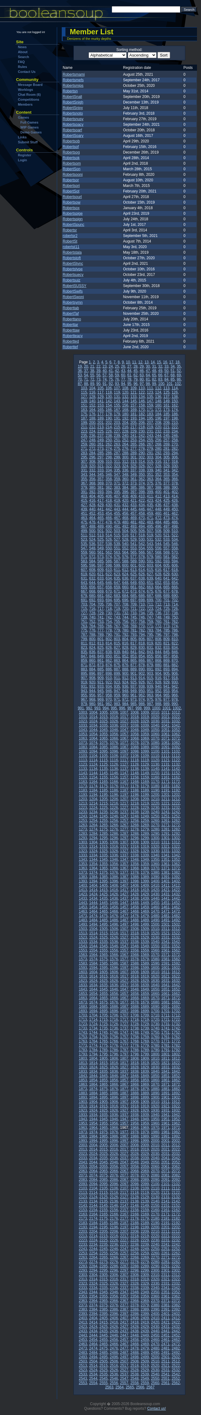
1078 (134, 743)
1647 (124, 989)
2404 (93, 1318)
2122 (176, 1192)
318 (175, 461)
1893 (83, 1097)
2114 (93, 1192)
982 (109, 704)
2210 (155, 1231)
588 (125, 561)
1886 (114, 1093)
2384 (93, 1309)
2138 (134, 1201)
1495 (103, 924)
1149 (145, 773)
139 (84, 401)
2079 (145, 1175)
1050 (155, 730)
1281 (165, 829)
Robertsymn (73, 302)
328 (158, 466)
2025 (103, 1153)
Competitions (28, 99)
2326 (114, 1283)
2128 (134, 1197)
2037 (124, 1158)
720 (125, 608)
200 (92, 422)
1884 (93, 1093)
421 (133, 500)
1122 (176, 760)
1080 (155, 743)
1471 (165, 911)
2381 (165, 1305)
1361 (165, 864)
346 (109, 474)
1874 (93, 1089)
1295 (103, 838)
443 (117, 509)
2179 (145, 1218)
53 (80, 375)
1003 (83, 712)
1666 (114, 998)
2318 (134, 1279)
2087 (124, 1179)
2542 (176, 1374)
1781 (165, 1045)
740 (92, 617)
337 (133, 470)
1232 (176, 807)
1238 (134, 812)
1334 (93, 855)
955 (84, 695)
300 (125, 457)
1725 (103, 1024)
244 (158, 435)
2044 (93, 1162)
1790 (155, 1050)
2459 (145, 1339)
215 (117, 427)
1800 (155, 1054)
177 (100, 414)
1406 (114, 885)
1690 (155, 1006)
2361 (165, 1296)
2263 (83, 1257)
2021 (165, 1149)
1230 (155, 807)
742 (109, 617)
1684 (93, 1006)
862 (109, 660)
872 (92, 665)
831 (150, 647)
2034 (93, 1158)
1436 (114, 898)
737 (166, 613)
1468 (134, 911)
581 (166, 557)
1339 (145, 855)
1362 (176, 864)
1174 (93, 786)
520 (158, 535)
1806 (114, 1058)
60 (123, 375)
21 (92, 366)
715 (84, 608)
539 (117, 544)
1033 (83, 725)
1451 (165, 903)
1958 (134, 1123)
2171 (165, 1214)
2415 (103, 1322)
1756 (114, 1037)
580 (158, 557)
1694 (93, 1011)
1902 (176, 1097)
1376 (114, 872)
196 (158, 418)
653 (166, 583)
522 (175, 535)
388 (158, 487)
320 (92, 466)
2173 (83, 1218)
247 (84, 440)
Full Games (29, 122)
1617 (124, 976)
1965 (103, 1128)
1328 (134, 851)
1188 (134, 790)
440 (92, 509)
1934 (93, 1115)
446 (142, 509)
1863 (83, 1084)
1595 (103, 967)
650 (142, 583)
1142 (176, 769)
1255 (103, 820)
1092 (176, 747)
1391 (165, 877)
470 (142, 518)
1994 (93, 1140)
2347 (124, 1292)
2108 (134, 1188)
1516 (114, 933)
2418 (134, 1322)
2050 (155, 1162)
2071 (165, 1171)
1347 (124, 859)
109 (133, 388)
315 (150, 461)
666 (175, 587)
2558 (134, 1383)
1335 (103, 855)
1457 (124, 907)
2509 (145, 1361)
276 (125, 448)
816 (125, 643)
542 (142, 544)
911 (117, 678)
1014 (93, 717)
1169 (145, 781)
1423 (83, 894)
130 (109, 397)
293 (166, 453)
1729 (145, 1024)
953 (166, 691)
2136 (114, 1201)
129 (100, 397)
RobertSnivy (73, 108)
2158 (134, 1210)
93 (117, 384)
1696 (114, 1011)
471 (150, 518)
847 (84, 656)
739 (84, 617)
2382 (176, 1305)
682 (109, 595)
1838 (134, 1071)
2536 (114, 1374)
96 (135, 384)
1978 (134, 1132)
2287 (124, 1266)
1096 (114, 751)
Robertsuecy (73, 274)
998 (139, 708)
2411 (165, 1318)
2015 (103, 1149)
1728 (134, 1024)
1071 (165, 738)
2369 (145, 1301)
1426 (114, 894)
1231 (165, 807)
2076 (114, 1175)
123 (150, 392)
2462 (176, 1339)
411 (150, 496)
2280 (155, 1262)
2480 (155, 1348)
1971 (165, 1128)
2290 (155, 1266)
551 (117, 548)
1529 (145, 937)
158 (142, 405)
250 (109, 440)
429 (100, 505)
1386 (114, 877)
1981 (165, 1132)
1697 (124, 1011)
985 (133, 704)
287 (117, 453)
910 (109, 678)
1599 (145, 967)
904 (158, 673)
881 (166, 665)
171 (150, 410)
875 (117, 665)
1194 (93, 794)
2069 (145, 1171)
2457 (124, 1339)
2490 (155, 1352)
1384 (93, 877)
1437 (124, 898)
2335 (103, 1288)
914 (142, 678)
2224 (93, 1240)
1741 (165, 1028)
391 (84, 492)
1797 (124, 1054)
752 (92, 621)
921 (100, 682)
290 (142, 453)
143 (117, 401)
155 (117, 405)
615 (150, 570)
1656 (114, 993)
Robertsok (71, 158)
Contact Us (27, 72)
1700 (155, 1011)
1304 (93, 842)
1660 (155, 993)
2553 (83, 1383)
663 (150, 587)
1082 (176, 743)
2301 (165, 1270)
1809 (145, 1058)
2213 (83, 1236)
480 (125, 522)
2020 (155, 1149)
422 (142, 500)
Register (24, 155)
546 (175, 544)
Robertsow (71, 202)
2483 (83, 1352)
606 (175, 565)
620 (92, 574)
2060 (155, 1166)
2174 (93, 1218)
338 (142, 470)
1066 (114, 738)
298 (109, 457)
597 (100, 565)
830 (142, 647)
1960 (155, 1123)
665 (166, 587)
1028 (134, 721)
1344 (93, 859)
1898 (134, 1097)
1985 (103, 1136)
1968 (134, 1128)
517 (133, 535)
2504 (93, 1361)
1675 (103, 1002)
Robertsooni (73, 174)
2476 (114, 1348)
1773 (83, 1045)
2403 (83, 1318)
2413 (83, 1322)
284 (92, 453)
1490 (155, 920)
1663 (83, 998)
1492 (176, 920)
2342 (176, 1288)
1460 (155, 907)
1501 (165, 924)
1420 (155, 890)
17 (171, 362)
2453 (83, 1339)
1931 (165, 1110)
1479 (145, 916)
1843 (83, 1076)
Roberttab (71, 308)
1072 (176, 738)
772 (158, 626)
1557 (124, 950)
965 (166, 695)
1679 (145, 1002)
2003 (83, 1145)
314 (142, 461)
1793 (83, 1054)
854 (142, 656)
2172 (176, 1214)
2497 (124, 1357)
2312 (176, 1275)
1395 (103, 881)
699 (150, 600)
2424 (93, 1326)
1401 (165, 881)
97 (142, 384)
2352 (176, 1292)
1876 (114, 1089)
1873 (83, 1089)
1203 (83, 799)
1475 (103, 916)
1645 (103, 989)
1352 (176, 859)
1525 (103, 937)
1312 (176, 842)
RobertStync (73, 263)
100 (161, 384)
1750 (155, 1032)
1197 (124, 794)
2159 (145, 1210)
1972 (176, 1128)
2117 (124, 1192)
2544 (93, 1378)
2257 (124, 1253)
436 (158, 505)
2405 (103, 1318)
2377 (124, 1305)
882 (175, 665)
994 (106, 708)
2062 (176, 1166)
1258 (134, 820)
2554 (93, 1383)
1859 (145, 1080)
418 (109, 500)
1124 (93, 764)
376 (158, 483)
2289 (145, 1266)
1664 (93, 998)
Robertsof (71, 147)
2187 (124, 1223)
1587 (124, 963)
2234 (93, 1244)
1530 (155, 937)
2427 (124, 1326)
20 (86, 366)
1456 (114, 907)
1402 (176, 881)
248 (92, 440)
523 (84, 539)
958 (109, 695)
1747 (124, 1032)
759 (150, 621)
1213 (83, 803)
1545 (103, 946)
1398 (134, 881)
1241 (165, 812)
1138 (134, 769)
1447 (124, 903)
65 (154, 375)
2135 (103, 1201)
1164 (93, 781)
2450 (155, 1335)
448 (158, 509)
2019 (145, 1149)
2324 (93, 1283)
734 (142, 613)
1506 (114, 929)
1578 (134, 959)
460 (158, 513)
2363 (83, 1301)
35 (179, 366)
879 (150, 665)
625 (133, 574)
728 (92, 613)
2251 (165, 1249)
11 (134, 362)
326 (142, 466)
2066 (114, 1171)
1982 (176, 1132)
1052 (176, 730)
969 (100, 699)
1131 (165, 764)
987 (150, 704)
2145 (103, 1205)
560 (92, 552)
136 (158, 397)
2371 (165, 1301)
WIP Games (29, 127)
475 (84, 522)
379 (84, 487)
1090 (155, 747)
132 (125, 397)
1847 (124, 1076)
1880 (155, 1089)
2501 (165, 1357)
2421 (165, 1322)
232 (158, 431)
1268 (134, 825)
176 (92, 414)
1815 (103, 1063)
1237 (124, 812)
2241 (165, 1244)
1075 (103, 743)
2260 (155, 1253)
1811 (165, 1058)
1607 (124, 972)
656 (92, 587)
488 (92, 526)
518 (142, 535)
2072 (176, 1171)
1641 (165, 985)
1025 (103, 721)
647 (117, 583)
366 (175, 479)
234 (175, 431)
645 (100, 583)
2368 (134, 1301)
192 (125, 418)
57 (105, 375)
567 (150, 552)
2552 (176, 1378)
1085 (103, 747)
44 (129, 371)
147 (150, 401)
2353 (83, 1296)
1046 (114, 730)
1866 (114, 1084)
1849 (145, 1076)
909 (100, 678)
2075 (103, 1175)
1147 (124, 773)
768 (125, 626)
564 (125, 552)
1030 (155, 721)
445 (133, 509)
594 (175, 561)
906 (175, 673)
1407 (124, 885)
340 (158, 470)
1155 (103, 777)
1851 (165, 1076)
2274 (93, 1262)
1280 (155, 829)
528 (125, 539)
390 (175, 487)
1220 (155, 803)
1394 (93, 881)
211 (84, 427)
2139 (145, 1201)
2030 (155, 1153)
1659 (145, 993)
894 (175, 669)
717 (100, 608)
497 (166, 526)
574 (109, 557)
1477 (124, 916)
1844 (93, 1076)
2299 (145, 1270)
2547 (124, 1378)
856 (158, 656)
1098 (134, 751)
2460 (155, 1339)
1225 (103, 807)
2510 (155, 1361)
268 (158, 444)
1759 (145, 1037)
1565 (103, 954)
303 (150, 457)
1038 (134, 725)
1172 (176, 781)
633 (100, 578)
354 (175, 474)
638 (142, 578)
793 (133, 634)
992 (89, 708)
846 (175, 652)
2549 (145, 1378)
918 (175, 678)
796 (158, 634)
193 (133, 418)
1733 (83, 1028)
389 (166, 487)
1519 (145, 933)
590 (142, 561)
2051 (165, 1162)
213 (100, 427)
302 (142, 457)
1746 (114, 1032)
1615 (103, 976)
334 (109, 470)
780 (125, 630)
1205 (103, 799)
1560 (155, 950)
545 (166, 544)
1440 (155, 898)
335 (117, 470)
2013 (83, 1149)
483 (150, 522)
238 (109, 435)
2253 (83, 1253)
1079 (145, 743)
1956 (114, 1123)
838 (109, 652)
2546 (114, 1378)
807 (150, 639)
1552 (176, 946)
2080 (155, 1175)
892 (158, 669)
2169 (145, 1214)
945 (100, 691)
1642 (176, 985)
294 (175, 453)
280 (158, 448)
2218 (134, 1236)
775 (84, 630)
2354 (93, 1296)
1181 (165, 786)
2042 (176, 1158)
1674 (93, 1002)
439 (84, 509)
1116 (114, 760)
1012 (176, 712)
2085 (103, 1179)
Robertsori (71, 186)
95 (129, 384)
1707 (124, 1015)
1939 (145, 1115)
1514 (93, 933)
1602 (176, 967)
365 (166, 479)
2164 (93, 1214)
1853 (83, 1080)
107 (117, 388)
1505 (103, 929)
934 (109, 686)
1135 (103, 769)
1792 (176, 1050)
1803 (83, 1058)
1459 (145, 907)
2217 (124, 1236)
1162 (176, 777)
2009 (145, 1145)
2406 (114, 1318)
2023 (83, 1153)
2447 (124, 1335)
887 (117, 669)
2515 (103, 1365)
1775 (103, 1045)
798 (175, 634)
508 (158, 531)
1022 (176, 717)
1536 (114, 942)
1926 (114, 1110)
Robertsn (70, 91)
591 (150, 561)
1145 (103, 773)
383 (117, 487)
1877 (124, 1089)
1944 (93, 1119)
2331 (165, 1283)
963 (150, 695)
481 (133, 522)
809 (166, 639)
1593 (83, 967)
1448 (134, 903)
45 (135, 371)
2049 (145, 1162)
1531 (165, 937)
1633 (83, 985)
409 (133, 496)
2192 (176, 1223)
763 (84, 626)
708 (125, 604)
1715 (103, 1019)
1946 (114, 1119)
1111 (165, 756)
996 (122, 708)
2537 (124, 1374)
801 (100, 639)
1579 (145, 959)
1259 (145, 820)
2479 (145, 1348)
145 (133, 401)
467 (117, 518)
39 (98, 371)
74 (105, 379)
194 (142, 418)
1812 (176, 1058)
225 (100, 431)
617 (166, 570)
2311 (165, 1275)
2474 (93, 1348)
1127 (124, 764)
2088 (134, 1179)
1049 (145, 730)
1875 (103, 1089)
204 (125, 422)
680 (92, 595)
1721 (165, 1019)
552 (125, 548)
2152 (176, 1205)
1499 (145, 924)
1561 (165, 950)
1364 (93, 868)
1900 (155, 1097)
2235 (103, 1244)
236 (92, 435)
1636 (114, 985)
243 (150, 435)
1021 (165, 717)
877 (133, 665)
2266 (114, 1257)
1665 (103, 998)
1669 (145, 998)
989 (166, 704)
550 (109, 548)
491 (117, 526)
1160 (155, 777)
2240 (155, 1244)
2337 (124, 1288)
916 (158, 678)
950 (142, 691)
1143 (83, 773)
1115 (103, 760)
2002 (176, 1140)
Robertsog (71, 152)
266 (142, 444)
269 (166, 444)
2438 (134, 1331)
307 (84, 461)
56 (98, 375)
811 (84, 643)
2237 (124, 1244)
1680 (155, 1002)
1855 (103, 1080)
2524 (93, 1370)
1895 (103, 1097)
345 (100, 474)
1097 (124, 751)
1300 (155, 838)
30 (148, 366)
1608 (134, 972)
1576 (114, 959)
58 (111, 375)
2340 (155, 1288)
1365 (103, 868)
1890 (155, 1093)
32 (160, 366)
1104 (93, 756)
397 (133, 492)
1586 (114, 963)
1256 (114, 820)
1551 (165, 946)
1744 (93, 1032)
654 (175, 583)
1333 (83, 855)
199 (84, 422)
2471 (165, 1344)
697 (133, 600)
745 (133, 617)
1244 (93, 816)
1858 (134, 1080)
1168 (134, 781)
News (22, 47)
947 (117, 691)
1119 (145, 760)
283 (84, 453)
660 (125, 587)
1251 (165, 816)
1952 (176, 1119)
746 (142, 617)
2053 (83, 1166)
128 (92, 397)
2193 (83, 1227)
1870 (155, 1084)
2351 (165, 1292)
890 (142, 669)
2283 (83, 1266)
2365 (103, 1301)
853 (133, 656)
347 (117, 474)
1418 (134, 890)
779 (117, 630)
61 (129, 375)
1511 (165, 929)
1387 (124, 877)
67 (166, 375)
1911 (165, 1102)
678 (175, 591)
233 (166, 431)
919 (84, 682)
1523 (83, 937)
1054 (93, 734)
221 (166, 427)
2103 (83, 1188)
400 (158, 492)
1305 (103, 842)
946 (109, 691)
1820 (155, 1063)
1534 (93, 942)
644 (92, 583)
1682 (176, 1002)
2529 (145, 1370)
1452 (176, 903)
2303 (83, 1275)
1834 (93, 1071)
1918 (134, 1106)
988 (158, 704)
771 (150, 626)
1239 (145, 812)
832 (158, 647)
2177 (124, 1218)
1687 (124, 1006)
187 (84, 418)
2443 (83, 1335)
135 (150, 397)
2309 (145, 1275)
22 (98, 366)
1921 (165, 1106)
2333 (83, 1288)
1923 (83, 1110)
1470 (155, 911)
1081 (165, 743)
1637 (124, 985)
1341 (165, 855)
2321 (165, 1279)
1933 (83, 1115)
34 (172, 366)
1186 (114, 790)
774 (175, 626)
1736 (114, 1028)
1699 (145, 1011)
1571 (165, 954)
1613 (83, 976)
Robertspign (73, 219)
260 (92, 444)
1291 (165, 833)
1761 (165, 1037)
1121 (165, 760)
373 (133, 483)
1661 (165, 993)
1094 (93, 751)
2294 (93, 1270)
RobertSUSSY (74, 286)
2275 (103, 1262)
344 (92, 474)
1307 (124, 842)
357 (100, 479)
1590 (155, 963)
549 (100, 548)
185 (166, 414)
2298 (134, 1270)
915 (150, 678)
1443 (83, 903)
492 (125, 526)
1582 (176, 959)
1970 (155, 1128)
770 (142, 626)
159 (150, 405)
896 (92, 673)
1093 (83, 751)
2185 (103, 1223)
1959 (145, 1123)
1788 (134, 1050)
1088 (134, 747)
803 (117, 639)
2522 (176, 1365)
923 (117, 682)
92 (111, 384)
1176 (114, 786)
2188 (134, 1223)
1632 (176, 980)
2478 (134, 1348)
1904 (93, 1102)
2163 (83, 1214)
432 (125, 505)
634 (109, 578)
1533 (83, 942)
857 (166, 656)
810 (175, 639)
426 (175, 500)
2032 (176, 1153)
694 (109, 600)
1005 (103, 712)
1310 (155, 842)
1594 (93, 967)
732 (125, 613)
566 (142, 552)
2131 (165, 1197)
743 (117, 617)
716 (92, 608)
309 (100, 461)
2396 (114, 1314)
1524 (93, 937)
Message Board (30, 85)
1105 (103, 756)
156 (125, 405)
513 (100, 535)
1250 (155, 816)
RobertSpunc (73, 224)
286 (109, 453)
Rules (22, 67)
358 (109, 479)
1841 (165, 1071)
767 (117, 626)
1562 (176, 950)
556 (158, 548)
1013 (83, 717)
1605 (103, 972)
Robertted (71, 341)
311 (117, 461)
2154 (93, 1210)
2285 (103, 1266)
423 (150, 500)
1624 (93, 980)
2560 (155, 1383)
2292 (176, 1266)
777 (100, 630)
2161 (165, 1210)
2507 (124, 1361)
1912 (176, 1102)
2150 (155, 1205)
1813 (83, 1063)
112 (158, 388)
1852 (176, 1076)
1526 (114, 937)
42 (117, 371)
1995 (103, 1140)
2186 (114, 1223)
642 (175, 578)
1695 (103, 1011)
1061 (165, 734)
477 (100, 522)
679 (84, 595)
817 (133, 643)
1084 (93, 747)
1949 (145, 1119)
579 (150, 557)
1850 (155, 1076)
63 (142, 375)
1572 (176, 954)
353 (166, 474)
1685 (103, 1006)
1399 (145, 881)
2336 (114, 1288)
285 (100, 453)
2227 (124, 1240)
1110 (155, 756)
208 (158, 422)
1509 (145, 929)
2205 (103, 1231)
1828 (134, 1067)
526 (109, 539)
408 (125, 496)
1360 (155, 864)
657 (100, 587)
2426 (114, 1326)
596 (92, 565)
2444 (93, 1335)
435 (150, 505)
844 (158, 652)
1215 (103, 803)
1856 (114, 1080)
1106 (114, 756)
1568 (134, 954)
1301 (165, 838)
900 (125, 673)
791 (117, 634)
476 (92, 522)
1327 (124, 851)
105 (100, 388)
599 (117, 565)
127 (84, 397)
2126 (114, 1197)
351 (150, 474)
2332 (176, 1283)
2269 (145, 1257)
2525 (103, 1370)
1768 (134, 1041)
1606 (114, 972)
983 (117, 704)
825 (100, 647)
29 (142, 366)
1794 (93, 1054)
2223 (83, 1240)
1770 (155, 1041)
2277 (124, 1262)
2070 (155, 1171)
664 (158, 587)
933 (100, 686)
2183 (83, 1223)
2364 (93, 1301)
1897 (124, 1097)
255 (150, 440)
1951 (165, 1119)
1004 (93, 712)
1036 (114, 725)
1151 (165, 773)
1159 (145, 777)
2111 (165, 1188)
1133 (83, 769)
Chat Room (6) (29, 94)
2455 (103, 1339)
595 (84, 565)
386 (142, 487)
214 (109, 427)
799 (84, 639)
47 (148, 371)
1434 (93, 898)
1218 (134, 803)
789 (100, 634)
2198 (134, 1227)
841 (133, 652)
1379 (145, 872)
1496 (114, 924)
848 (92, 656)
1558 (134, 950)
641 (166, 578)
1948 (134, 1119)
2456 (114, 1339)
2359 (145, 1296)
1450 (155, 903)
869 (166, 660)
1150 (155, 773)
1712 (176, 1015)
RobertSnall (72, 97)
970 (109, 699)
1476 (114, 916)
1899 (145, 1097)
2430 (155, 1326)
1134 (93, 769)
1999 (145, 1140)
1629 (145, 980)
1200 (155, 794)
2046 (114, 1162)
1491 (165, 920)
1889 (145, 1093)
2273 (83, 1262)
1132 (176, 764)
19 (80, 366)
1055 (103, 734)
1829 (145, 1067)
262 (109, 444)
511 (84, 535)
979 (84, 704)
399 (150, 492)
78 (129, 379)
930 (175, 682)
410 (142, 496)
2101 (165, 1184)
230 (142, 431)
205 (133, 422)
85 (172, 379)
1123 (83, 764)
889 (133, 669)
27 (129, 366)
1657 (124, 993)
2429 (145, 1326)
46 (142, 371)
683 (117, 595)
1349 (145, 859)
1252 (176, 816)
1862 (176, 1080)
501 (100, 531)
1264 (93, 825)
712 (158, 604)
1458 (134, 907)
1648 (134, 989)
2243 (83, 1249)
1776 (114, 1045)
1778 (134, 1045)
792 (125, 634)
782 (142, 630)
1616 (114, 976)
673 (133, 591)
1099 (145, 751)
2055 (103, 1166)
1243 (83, 816)
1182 (176, 786)
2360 (155, 1296)
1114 (93, 760)
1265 (103, 825)
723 (150, 608)
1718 (134, 1019)
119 (117, 392)
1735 (103, 1028)
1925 (103, 1110)
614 (142, 570)
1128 (134, 764)
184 (158, 414)
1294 (93, 838)
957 (100, 695)
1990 (155, 1136)
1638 (134, 985)
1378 (134, 872)
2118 (134, 1192)
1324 (93, 851)
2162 (176, 1210)
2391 (165, 1309)
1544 (93, 946)
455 (117, 513)
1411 (165, 885)
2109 (145, 1188)
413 (166, 496)
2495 (103, 1357)
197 (166, 418)
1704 (93, 1015)
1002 (177, 708)
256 (158, 440)
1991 (165, 1136)
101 (169, 384)
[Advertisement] (34, 200)
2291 (165, 1266)
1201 (165, 794)
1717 (124, 1019)
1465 (103, 911)
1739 (145, 1028)
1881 (165, 1089)
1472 (176, 911)
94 (123, 384)
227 (117, 431)
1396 (114, 881)
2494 (93, 1357)
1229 (145, 807)
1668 (134, 998)
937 (133, 686)
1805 (103, 1058)
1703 (83, 1015)
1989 (145, 1136)
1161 (165, 777)
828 (125, 647)
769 (133, 626)
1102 (176, 751)
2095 (103, 1184)
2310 (155, 1275)
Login (22, 160)
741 (100, 617)
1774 (93, 1045)
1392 (176, 877)
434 (142, 505)
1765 (103, 1041)
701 (166, 600)
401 (166, 492)
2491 (165, 1352)
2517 (124, 1365)
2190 (155, 1223)
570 (175, 552)
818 (142, 643)
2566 (140, 1387)
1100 (155, 751)
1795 (103, 1054)
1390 (155, 877)
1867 (124, 1084)
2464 (93, 1344)
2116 (114, 1192)
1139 (145, 769)
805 (133, 639)
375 (150, 483)
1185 (103, 790)
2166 (114, 1214)
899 (117, 673)
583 (84, 561)
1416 (114, 890)
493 (133, 526)
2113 (83, 1192)
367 (84, 483)
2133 (83, 1201)
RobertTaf (71, 313)
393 (100, 492)
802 (109, 639)
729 (100, 613)
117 (100, 392)
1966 (114, 1128)
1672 (176, 998)
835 (84, 652)
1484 (93, 920)
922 (109, 682)
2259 (145, 1253)
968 (92, 699)
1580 (155, 959)
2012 (176, 1145)
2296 (114, 1270)
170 (142, 410)
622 (109, 574)
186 (175, 414)
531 (150, 539)
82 (154, 379)
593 (166, 561)
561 (100, 552)
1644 (93, 989)
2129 (145, 1197)
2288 (134, 1266)
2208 (134, 1231)
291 (150, 453)
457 (133, 513)
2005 (103, 1145)
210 (175, 422)
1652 (176, 989)
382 (109, 487)
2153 (83, 1210)
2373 (83, 1305)
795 (150, 634)
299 (117, 457)
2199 (145, 1227)
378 (175, 483)
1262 (176, 820)
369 (100, 483)
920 (92, 682)
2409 (145, 1318)
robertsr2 (70, 236)
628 (158, 574)
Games (23, 117)
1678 (134, 1002)
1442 (176, 898)
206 (142, 422)
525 (100, 539)
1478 (134, 916)
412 (158, 496)
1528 (134, 937)
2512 (176, 1361)
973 (133, 699)
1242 (176, 812)
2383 (83, 1309)
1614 (93, 976)
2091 (165, 1179)
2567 (150, 1387)
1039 (145, 725)
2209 (145, 1231)
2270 (155, 1257)
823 (84, 647)
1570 (155, 954)
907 (84, 678)
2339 (145, 1288)
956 (92, 695)
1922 (176, 1106)
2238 (134, 1244)
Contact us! (156, 1408)
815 (117, 643)
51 (172, 371)
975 (150, 699)
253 (133, 440)
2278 (134, 1262)
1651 (165, 989)
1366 (114, 868)
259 (84, 444)
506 (142, 531)
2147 (124, 1205)
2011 (165, 1145)
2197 (124, 1227)
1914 (93, 1106)
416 (92, 500)
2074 (93, 1175)
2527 (124, 1370)
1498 (134, 924)
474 (175, 518)
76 (117, 379)
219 (150, 427)
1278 (134, 829)
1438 (134, 898)
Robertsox (71, 208)
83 (160, 379)
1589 (145, 963)
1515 (103, 933)
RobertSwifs (73, 291)
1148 (134, 773)
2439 (145, 1331)
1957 (124, 1123)
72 (92, 379)
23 (105, 366)
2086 (114, 1179)
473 (166, 518)
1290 (155, 833)
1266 (114, 825)
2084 (93, 1179)
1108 (134, 756)
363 (150, 479)
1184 (93, 790)
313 (133, 461)
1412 (176, 885)
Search (23, 57)
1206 (114, 799)
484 (158, 522)
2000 (155, 1140)
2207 (124, 1231)
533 (166, 539)
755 (117, 621)
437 (166, 505)
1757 (124, 1037)
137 (166, 397)
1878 (134, 1089)
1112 (176, 756)
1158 (134, 777)
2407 (124, 1318)
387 (150, 487)
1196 (114, 794)
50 (166, 371)
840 (125, 652)
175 (84, 414)
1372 (176, 868)
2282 (176, 1262)
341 (166, 470)
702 (175, 600)
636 (125, 578)
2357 (124, 1296)
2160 (155, 1210)
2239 (145, 1244)
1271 (165, 825)
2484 (93, 1352)
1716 (114, 1019)
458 (142, 513)
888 (125, 669)
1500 (155, 924)
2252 (176, 1249)
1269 (145, 825)
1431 (165, 894)
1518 (134, 933)
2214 (93, 1236)
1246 (114, 816)
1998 (134, 1140)
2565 (130, 1387)
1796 (114, 1054)
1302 (176, 838)
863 (117, 660)
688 (158, 595)
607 (84, 570)
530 (142, 539)
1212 (176, 799)
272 (92, 448)
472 (158, 518)
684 (125, 595)
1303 (83, 842)
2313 (83, 1279)
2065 (103, 1171)
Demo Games (31, 132)
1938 (134, 1115)
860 (92, 660)
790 (109, 634)
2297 (124, 1270)
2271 (165, 1257)
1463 (83, 911)
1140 (155, 769)
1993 (83, 1140)
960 (125, 695)
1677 (124, 1002)
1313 (83, 846)
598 (109, 565)
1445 (103, 903)
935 (117, 686)
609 (100, 570)
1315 (103, 846)
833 (166, 647)
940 (158, 686)
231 (150, 431)
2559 (145, 1383)
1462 (176, 907)
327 (150, 466)
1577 (124, 959)
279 (150, 448)
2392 (176, 1309)
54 (86, 375)
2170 (155, 1214)
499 (84, 531)
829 (133, 647)
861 (100, 660)
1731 (165, 1024)
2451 (165, 1335)
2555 (103, 1383)
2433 (83, 1331)
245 (166, 435)
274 (109, 448)
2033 (83, 1158)
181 (133, 414)
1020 (155, 717)
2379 (145, 1305)
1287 (124, 833)
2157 (124, 1210)
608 (92, 570)
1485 (103, 920)
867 (150, 660)
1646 (114, 989)
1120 (155, 760)
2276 (114, 1262)
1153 (83, 777)
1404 (93, 885)
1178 (134, 786)
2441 (165, 1331)
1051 (165, 730)
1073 (83, 743)
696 (125, 600)
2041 (165, 1158)
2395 (103, 1314)
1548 (134, 946)
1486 (114, 920)
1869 (145, 1084)
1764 (93, 1041)
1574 (93, 959)
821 (166, 643)
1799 (145, 1054)
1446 (114, 903)
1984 (93, 1136)
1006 (114, 712)
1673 (83, 1002)
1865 (103, 1084)
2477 (124, 1348)
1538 (134, 942)
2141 (165, 1201)
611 (117, 570)
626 (142, 574)
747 (150, 617)
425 (166, 500)
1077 (124, 743)
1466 (114, 911)
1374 (93, 872)
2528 (134, 1370)
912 (125, 678)
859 (84, 660)
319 (84, 466)
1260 (155, 820)
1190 (155, 790)
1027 (124, 721)
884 (92, 669)
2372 (176, 1301)
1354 (93, 864)
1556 (114, 950)
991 (81, 708)
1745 (103, 1032)
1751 (165, 1032)
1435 (103, 898)
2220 (155, 1236)
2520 (155, 1365)
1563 (83, 954)
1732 (176, 1024)
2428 (134, 1326)
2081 (165, 1175)
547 (84, 548)
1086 (114, 747)
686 (142, 595)
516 (125, 535)
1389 (145, 877)
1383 (83, 877)
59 (117, 375)
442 (109, 509)
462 (175, 513)
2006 (114, 1145)
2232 (176, 1240)
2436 (114, 1331)
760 (158, 621)
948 (125, 691)
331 (84, 470)
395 (117, 492)
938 (142, 686)
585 (100, 561)
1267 (124, 825)
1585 (103, 963)
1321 (165, 846)
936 (125, 686)
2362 (176, 1296)
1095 (103, 751)
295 (84, 457)
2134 (93, 1201)
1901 (165, 1097)
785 (166, 630)
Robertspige (73, 213)
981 (100, 704)
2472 (176, 1344)
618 (175, 570)
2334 (93, 1288)
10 (128, 362)
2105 (103, 1188)
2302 (176, 1270)
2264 (93, 1257)
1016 (114, 717)
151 (84, 405)
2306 (114, 1275)
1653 (83, 993)
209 (166, 422)
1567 (124, 954)
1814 (93, 1063)
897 (100, 673)
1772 (176, 1041)
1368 (134, 868)
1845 (103, 1076)
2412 (176, 1318)
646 (109, 583)
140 (92, 401)
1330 (155, 851)
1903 (83, 1102)
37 (86, 371)
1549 (145, 946)
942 (175, 686)
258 (175, 440)
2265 (103, 1257)
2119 (145, 1192)
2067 (124, 1171)
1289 (145, 833)
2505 (103, 1361)
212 (92, 427)
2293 (83, 1270)
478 (109, 522)
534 (175, 539)
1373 (83, 872)
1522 (176, 933)
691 (84, 600)
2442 (176, 1331)
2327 (124, 1283)
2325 (103, 1283)
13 (146, 362)
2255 (103, 1253)
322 (109, 466)
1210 (155, 799)
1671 (165, 998)
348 (125, 474)
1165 (103, 781)
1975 (103, 1132)
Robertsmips (73, 85)
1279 (145, 829)
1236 (114, 812)
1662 (176, 993)
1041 (165, 725)
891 (150, 669)
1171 (165, 781)
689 (166, 595)
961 (133, 695)
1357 (124, 864)
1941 (165, 1115)
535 (84, 544)
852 (125, 656)
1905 (103, 1102)
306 (175, 457)
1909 (145, 1102)
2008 (134, 1145)
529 (133, 539)
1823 (83, 1067)
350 (142, 474)
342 (175, 470)
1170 (155, 781)
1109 (145, 756)
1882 (176, 1089)
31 (154, 366)
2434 (93, 1331)
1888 (134, 1093)
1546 (114, 946)
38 (92, 371)
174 (175, 410)
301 (133, 457)
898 (109, 673)
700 (158, 600)
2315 (103, 1279)
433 (133, 505)
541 (133, 544)
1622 (176, 976)
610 (109, 570)
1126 (114, 764)
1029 (145, 721)
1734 (93, 1028)
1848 (134, 1076)
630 (175, 574)
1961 (165, 1123)
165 (100, 410)
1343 (83, 859)
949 (133, 691)
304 (158, 457)
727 (84, 613)
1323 (83, 851)
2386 (114, 1309)
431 (117, 505)
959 (117, 695)
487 (84, 526)
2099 (145, 1184)
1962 (176, 1123)
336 (125, 470)
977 (166, 699)
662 (142, 587)
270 (175, 444)
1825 (103, 1067)
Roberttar (70, 325)
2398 (134, 1314)
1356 (114, 864)
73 (98, 379)
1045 (103, 730)
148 (158, 401)
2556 (114, 1383)
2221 (165, 1236)
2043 (83, 1162)
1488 (134, 920)
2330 (155, 1283)
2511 (165, 1361)
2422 (176, 1322)
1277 (124, 829)
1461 (165, 907)
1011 (165, 712)
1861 (165, 1080)
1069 (145, 738)
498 (175, 526)
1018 (134, 717)
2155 (103, 1210)
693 (100, 600)
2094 (93, 1184)
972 (125, 699)
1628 (134, 980)
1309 (145, 842)
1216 (114, 803)
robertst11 (71, 247)
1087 (124, 747)
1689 (145, 1006)
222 (175, 427)
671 (117, 591)
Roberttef (70, 347)
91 (105, 384)
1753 (83, 1037)
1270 (155, 825)
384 (125, 487)
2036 (114, 1158)
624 (125, 574)
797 (166, 634)
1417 (124, 890)
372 (125, 483)
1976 (114, 1132)
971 (117, 699)
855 (150, 656)
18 (177, 362)
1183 (83, 790)
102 (178, 384)
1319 (145, 846)
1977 (124, 1132)
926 (142, 682)
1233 (83, 812)
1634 (93, 985)
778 (109, 630)
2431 (165, 1326)
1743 (83, 1032)
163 (84, 410)
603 (150, 565)
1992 (176, 1136)
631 (84, 578)
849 (100, 656)
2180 (155, 1218)
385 (133, 487)
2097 (124, 1184)
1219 (145, 803)
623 (117, 574)
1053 (83, 734)
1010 (155, 712)
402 (175, 492)
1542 (176, 942)
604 (158, 565)
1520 (155, 933)
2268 (134, 1257)
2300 (155, 1270)
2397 (124, 1314)
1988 (134, 1136)
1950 (155, 1119)
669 (100, 591)
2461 (165, 1339)
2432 (176, 1326)
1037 (124, 725)
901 (133, 673)
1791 (165, 1050)
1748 (134, 1032)
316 (158, 461)
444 (125, 509)
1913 (83, 1106)
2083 (83, 1179)
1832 (176, 1067)
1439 (145, 898)
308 (92, 461)
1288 (134, 833)
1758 (134, 1037)
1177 (124, 786)
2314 (93, 1279)
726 (175, 608)
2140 (155, 1201)
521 (166, 535)
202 (109, 422)
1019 (145, 717)
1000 (156, 708)
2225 (103, 1240)
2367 (124, 1301)
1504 (93, 929)
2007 (124, 1145)
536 (92, 544)
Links (22, 137)
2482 (176, 1348)
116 (92, 392)
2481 (165, 1348)
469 (133, 518)
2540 (155, 1374)
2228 (134, 1240)
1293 (83, 838)
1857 (124, 1080)
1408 (134, 885)
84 (166, 379)
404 (92, 496)
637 (133, 578)
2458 (134, 1339)
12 (140, 362)
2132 (176, 1197)
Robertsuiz (71, 280)
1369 (145, 868)
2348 (134, 1292)
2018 (134, 1149)
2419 (145, 1322)
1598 (134, 967)
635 (117, 578)
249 (100, 440)
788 (92, 634)
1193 (83, 794)
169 (133, 410)
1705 (103, 1015)
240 (125, 435)
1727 (124, 1024)
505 (133, 531)
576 (125, 557)
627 (150, 574)
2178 (134, 1218)
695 (117, 600)
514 (109, 535)
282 (175, 448)
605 (166, 565)
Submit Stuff (28, 142)
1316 (114, 846)
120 (125, 392)
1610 (155, 972)
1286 (114, 833)
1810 (155, 1058)
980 (92, 704)
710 (142, 604)
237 (100, 435)
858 (175, 656)
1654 (93, 993)
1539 (145, 942)
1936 (114, 1115)
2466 (114, 1344)
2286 (114, 1266)
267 (150, 444)
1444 (93, 903)
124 (158, 392)
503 (117, 531)
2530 (155, 1370)
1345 (103, 859)
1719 (145, 1019)
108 (125, 388)
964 (158, 695)
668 (92, 591)
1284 (93, 833)
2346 (114, 1292)
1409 (145, 885)
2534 (93, 1374)
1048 (134, 730)
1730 (155, 1024)
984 (125, 704)
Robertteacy (73, 336)
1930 (155, 1110)
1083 (83, 747)
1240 (155, 812)
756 (125, 621)
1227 (124, 807)
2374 (93, 1305)
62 (135, 375)
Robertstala (72, 252)
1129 (145, 764)
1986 (114, 1136)
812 (92, 643)
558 (175, 548)
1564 (93, 954)
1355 (103, 864)
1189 (145, 790)
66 (160, 375)
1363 (83, 868)
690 (175, 595)
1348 (134, 859)
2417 (124, 1322)
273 (100, 448)
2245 (103, 1249)
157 (133, 405)
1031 (165, 721)
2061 (165, 1166)
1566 (114, 954)
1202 (176, 794)
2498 (134, 1357)
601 (133, 565)
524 (92, 539)
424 (158, 500)
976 (158, 699)
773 (166, 626)
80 (142, 379)
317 (166, 461)
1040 (155, 725)
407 (117, 496)
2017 (124, 1149)
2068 (134, 1171)
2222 (176, 1236)
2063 (83, 1171)
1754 (93, 1037)
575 (117, 557)
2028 (134, 1153)
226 (109, 431)
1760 (155, 1037)
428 (92, 505)
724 (158, 608)
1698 (134, 1011)
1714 (93, 1019)
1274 (93, 829)
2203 (83, 1231)
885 (100, 669)
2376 (114, 1305)
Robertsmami (74, 74)
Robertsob (71, 141)
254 (142, 440)
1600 (155, 967)
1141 (165, 769)
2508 (134, 1361)
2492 (176, 1352)
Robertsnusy (73, 119)
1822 (176, 1063)
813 (100, 643)
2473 (83, 1348)
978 (175, 699)
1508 (134, 929)
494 (142, 526)
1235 (103, 812)
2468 (134, 1344)
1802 (176, 1054)
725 (166, 608)
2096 (114, 1184)
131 (117, 397)
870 (175, 660)
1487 (124, 920)
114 (175, 388)
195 (150, 418)
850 (109, 656)
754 (109, 621)
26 (123, 366)
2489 (145, 1352)
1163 (83, 781)
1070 (155, 738)
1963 (83, 1128)
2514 (93, 1365)
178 (109, 414)
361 (133, 479)
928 (158, 682)
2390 (155, 1309)
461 (166, 513)
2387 (124, 1309)
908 (92, 678)
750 (175, 617)
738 (175, 613)
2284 (93, 1266)
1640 (155, 985)
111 (150, 388)
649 (133, 583)
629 (166, 574)
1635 (103, 985)
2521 (165, 1365)
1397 (124, 881)
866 (142, 660)
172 (158, 410)
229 (133, 431)
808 (158, 639)
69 (179, 375)
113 (166, 388)
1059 (145, 734)
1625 (103, 980)
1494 (93, 924)
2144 (93, 1205)
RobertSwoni (73, 297)
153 (100, 405)
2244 (93, 1249)
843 (150, 652)
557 (166, 548)
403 (84, 496)
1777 (124, 1045)
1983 (83, 1136)
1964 (93, 1128)
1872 (176, 1084)
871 (84, 665)
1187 (124, 790)
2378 (134, 1305)
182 (142, 414)
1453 (83, 907)
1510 (155, 929)
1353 (83, 864)
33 (166, 366)
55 (92, 375)
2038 (134, 1158)
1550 (155, 946)
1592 (176, 963)
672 (125, 591)
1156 (114, 777)
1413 (83, 890)
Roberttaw (71, 330)
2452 (176, 1335)
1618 (134, 976)
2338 (134, 1288)
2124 (93, 1197)
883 (84, 669)
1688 (134, 1006)
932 (92, 686)
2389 (145, 1309)
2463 (83, 1344)
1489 (145, 920)
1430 (155, 894)
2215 (103, 1236)
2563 (109, 1387)
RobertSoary (73, 135)
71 (86, 379)
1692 (176, 1006)
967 (84, 699)
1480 (155, 916)
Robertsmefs (73, 80)
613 (133, 570)
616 (158, 570)
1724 (93, 1024)
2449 (145, 1335)
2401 (165, 1314)
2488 (134, 1352)
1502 (176, 924)
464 (92, 518)
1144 (93, 773)
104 (92, 388)
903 (150, 673)
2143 (83, 1205)
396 (125, 492)
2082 (176, 1175)
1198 (134, 794)
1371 (165, 868)
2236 (114, 1244)
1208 (134, 799)
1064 (93, 738)
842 (142, 652)
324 (125, 466)
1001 (166, 708)
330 (175, 466)
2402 (176, 1314)
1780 (155, 1045)
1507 (124, 929)
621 (100, 574)
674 (142, 591)
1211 (165, 799)
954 (175, 691)
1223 (83, 807)
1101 (165, 751)
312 (125, 461)
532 (158, 539)
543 (150, 544)
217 (133, 427)
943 (84, 691)
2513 (83, 1365)
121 (133, 392)
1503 (83, 929)
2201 (165, 1227)
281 (166, 448)
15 (159, 362)
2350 (155, 1292)
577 (133, 557)
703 (84, 604)
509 (166, 531)
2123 (83, 1197)
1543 (83, 946)
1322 (176, 846)
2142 (176, 1201)
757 (133, 621)
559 (84, 552)
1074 (93, 743)
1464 (93, 911)
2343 (83, 1292)
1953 (83, 1123)
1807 (124, 1058)
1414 (93, 890)
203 (117, 422)
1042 (176, 725)
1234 (93, 812)
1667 (124, 998)
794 (142, 634)
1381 (165, 872)
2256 (114, 1253)
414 (175, 496)
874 (109, 665)
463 (84, 518)
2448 (134, 1335)
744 (125, 617)
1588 (134, 963)
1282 (176, 829)
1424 (93, 894)
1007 (124, 712)
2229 (145, 1240)
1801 (165, 1054)
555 (150, 548)
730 (109, 613)
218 (142, 427)
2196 (114, 1227)
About (22, 52)
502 (109, 531)
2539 (145, 1374)
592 (158, 561)
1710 (155, 1015)
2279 (145, 1262)
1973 (83, 1132)
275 (117, 448)
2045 (103, 1162)
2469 (145, 1344)
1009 (145, 712)
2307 (124, 1275)
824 (92, 647)
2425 (103, 1326)
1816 (114, 1063)
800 (92, 639)
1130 (155, 764)
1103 (83, 756)
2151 (165, 1205)
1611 (165, 972)
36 (80, 371)
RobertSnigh (73, 102)
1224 (93, 807)
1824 (93, 1067)
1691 (165, 1006)
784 (158, 630)
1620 (155, 976)
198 (175, 418)
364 (158, 479)
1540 (155, 942)
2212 (176, 1231)
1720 (155, 1019)
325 (133, 466)
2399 (145, 1314)
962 (142, 695)
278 (142, 448)
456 (125, 513)
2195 (103, 1227)
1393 (83, 881)
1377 (124, 872)
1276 (114, 829)
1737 (124, 1028)
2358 (134, 1296)
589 (133, 561)
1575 (103, 959)
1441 (165, 898)
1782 (176, 1045)
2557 (124, 1383)
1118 (134, 760)
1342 (176, 855)
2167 (124, 1214)
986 (142, 704)
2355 (103, 1296)
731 (117, 613)
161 (166, 405)
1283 (83, 833)
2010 (155, 1145)
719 (117, 608)
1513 (83, 933)
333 (100, 470)
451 (84, 513)
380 (92, 487)
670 (109, 591)
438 (175, 505)
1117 (124, 760)
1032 (176, 721)
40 (105, 371)
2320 (155, 1279)
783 (150, 630)
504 (125, 531)
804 (125, 639)
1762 (176, 1037)
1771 (165, 1041)
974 (142, 699)
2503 (83, 1361)
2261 (165, 1253)
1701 (165, 1011)
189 (100, 418)
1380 (155, 872)
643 (84, 583)
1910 (155, 1102)
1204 (93, 799)
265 (133, 444)
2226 (114, 1240)
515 (117, 535)
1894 (93, 1097)
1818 (134, 1063)
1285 (103, 833)
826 (109, 647)
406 (109, 496)
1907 (124, 1102)
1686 (114, 1006)
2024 (93, 1153)
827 (117, 647)
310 (109, 461)
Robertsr (70, 230)
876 (125, 665)
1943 (83, 1119)
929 (166, 682)
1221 (165, 803)
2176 (114, 1218)
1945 (103, 1119)
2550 (155, 1378)
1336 (114, 855)
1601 (165, 967)
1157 (124, 777)
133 (133, 397)
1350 (155, 859)
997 (130, 708)
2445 (103, 1335)
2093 (83, 1184)
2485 (103, 1352)
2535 (103, 1374)
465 (100, 518)
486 (175, 522)
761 (166, 621)
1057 (124, 734)
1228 (134, 807)
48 (154, 371)
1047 (124, 730)
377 (166, 483)
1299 (145, 838)
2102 (176, 1184)
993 (97, 708)
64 (148, 375)
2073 (83, 1175)
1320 (155, 846)
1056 (114, 734)
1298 (134, 838)
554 (142, 548)
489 (100, 526)
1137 (124, 769)
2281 (165, 1262)
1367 (124, 868)
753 (100, 621)
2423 (83, 1326)
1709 (145, 1015)
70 (80, 379)
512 (92, 535)
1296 (114, 838)
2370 (155, 1301)
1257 (124, 820)
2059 (145, 1166)
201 (100, 422)
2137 (124, 1201)
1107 (124, 756)
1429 (145, 894)
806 (142, 639)
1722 (176, 1019)
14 (153, 362)
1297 (124, 838)
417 (100, 500)
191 (117, 418)
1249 (145, 816)
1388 (134, 877)
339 (150, 470)
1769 (145, 1041)
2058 (134, 1166)
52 (179, 371)
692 (92, 600)
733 (133, 613)
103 (84, 388)
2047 (124, 1162)
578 (142, 557)
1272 (176, 825)
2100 (155, 1184)
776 (92, 630)
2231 (165, 1240)
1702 (176, 1011)
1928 (134, 1110)
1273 (83, 829)
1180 (155, 786)
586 (109, 561)
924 (125, 682)
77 (123, 379)
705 (100, 604)
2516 (114, 1365)
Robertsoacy (73, 124)
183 (150, 414)
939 (150, 686)
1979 (145, 1132)
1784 (93, 1050)
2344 (93, 1292)
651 (150, 583)
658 (109, 587)
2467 (124, 1344)
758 (142, 621)
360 (125, 479)
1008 (134, 712)
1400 (155, 881)
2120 (155, 1192)
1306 (114, 842)
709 (133, 604)
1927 (124, 1110)
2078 (134, 1175)
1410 (155, 885)
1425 (103, 894)
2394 (93, 1314)
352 (158, 474)
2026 (114, 1153)
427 (84, 505)
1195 (103, 794)
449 (166, 509)
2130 (155, 1197)
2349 (145, 1292)
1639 (145, 985)
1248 (134, 816)
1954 (93, 1123)
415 (84, 500)
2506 (114, 1361)
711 (150, 604)
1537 (124, 942)
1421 (165, 890)
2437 (124, 1331)
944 (92, 691)
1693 (83, 1011)
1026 (114, 721)
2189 (145, 1223)
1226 (114, 807)
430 (109, 505)
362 (142, 479)
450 (175, 509)
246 (175, 435)
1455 (103, 907)
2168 (134, 1214)
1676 (114, 1002)
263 (117, 444)
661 (133, 587)
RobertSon (71, 169)
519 (150, 535)
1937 (124, 1115)
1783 (83, 1050)
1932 (176, 1110)
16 (165, 362)
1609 (145, 972)
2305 (103, 1275)
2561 (165, 1383)
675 (150, 591)
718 (109, 608)
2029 (145, 1153)
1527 (124, 937)
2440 (155, 1331)
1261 (165, 820)
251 (117, 440)
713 (166, 604)
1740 (155, 1028)
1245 (103, 816)
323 (117, 466)
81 (148, 379)
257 (166, 440)
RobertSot (71, 191)
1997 (124, 1140)
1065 (103, 738)
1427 (124, 894)
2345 (103, 1292)
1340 (155, 855)
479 (117, 522)
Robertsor (71, 180)
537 (100, 544)
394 (109, 492)
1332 (176, 851)
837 (100, 652)
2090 (155, 1179)
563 (117, 552)
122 (142, 392)
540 (125, 544)
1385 (103, 877)
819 (150, 643)
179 (117, 414)
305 (166, 457)
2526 (114, 1370)
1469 (145, 911)
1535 (103, 942)
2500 (155, 1357)
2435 (103, 1331)
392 (92, 492)
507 (150, 531)
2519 (145, 1365)
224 (92, 431)
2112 (176, 1188)
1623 (83, 980)
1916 (114, 1106)
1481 (165, 916)
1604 (93, 972)
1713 (83, 1019)
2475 (103, 1348)
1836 (114, 1071)
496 (158, 526)
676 (158, 591)
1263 (83, 825)
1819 (145, 1063)
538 (109, 544)
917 (166, 678)
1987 (124, 1136)
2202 (176, 1227)
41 (111, 371)
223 (84, 431)
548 (92, 548)
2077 (124, 1175)
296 (92, 457)
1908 (134, 1102)
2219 (145, 1236)
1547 (124, 946)
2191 (165, 1223)
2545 (103, 1378)
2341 (165, 1288)
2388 (134, 1309)
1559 (145, 950)
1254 (93, 820)
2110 (155, 1188)
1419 (145, 890)
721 (133, 608)
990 (175, 704)
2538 (134, 1374)
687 (150, 595)
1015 (103, 717)
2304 (93, 1275)
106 (109, 388)
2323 (83, 1283)
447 (150, 509)
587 (117, 561)
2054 (93, 1166)
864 (125, 660)
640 (158, 578)
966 (175, 695)
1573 (83, 959)
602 (142, 565)
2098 (134, 1184)
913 (133, 678)
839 (117, 652)
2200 (155, 1227)
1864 (93, 1084)
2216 (114, 1236)
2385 (103, 1309)
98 (148, 384)
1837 (124, 1071)
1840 (155, 1071)
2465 (103, 1344)
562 (109, 552)
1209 (145, 799)
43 (123, 371)
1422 (176, 890)
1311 (165, 842)
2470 (155, 1344)
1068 (134, 738)
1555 (103, 950)
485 (166, 522)
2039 (145, 1158)
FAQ (21, 62)
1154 (93, 777)
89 (92, 384)
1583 (83, 963)
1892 (176, 1093)
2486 (114, 1352)
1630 (155, 980)
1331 (165, 851)
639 (150, 578)
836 (92, 652)
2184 (93, 1223)
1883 (83, 1093)
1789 (145, 1050)
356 (92, 479)
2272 (176, 1257)
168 (125, 410)
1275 (103, 829)
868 (158, 660)
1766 (114, 1041)
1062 (176, 734)
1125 (103, 764)
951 (150, 691)
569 (166, 552)
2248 (134, 1249)
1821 (165, 1063)
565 (133, 552)
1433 (83, 898)
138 (175, 397)
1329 (145, 851)
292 (158, 453)
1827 (124, 1067)
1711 (165, 1015)
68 (172, 375)
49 (160, 371)
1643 (83, 989)
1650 (155, 989)
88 (86, 384)
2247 (124, 1249)
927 (150, 682)
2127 (124, 1197)
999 (147, 708)
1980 (155, 1132)
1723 (83, 1024)
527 (117, 539)
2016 (114, 1149)
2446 (114, 1335)
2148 (134, 1205)
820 (158, 643)
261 (100, 444)
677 (166, 591)
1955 (103, 1123)
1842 (176, 1071)
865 (133, 660)
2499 (145, 1357)
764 (92, 626)
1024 (93, 721)
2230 (155, 1240)
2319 (145, 1279)
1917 (124, 1106)
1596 (114, 967)
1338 (134, 855)
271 (84, 448)
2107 (124, 1188)
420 (125, 500)
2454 (93, 1339)
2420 (155, 1322)
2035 (103, 1158)
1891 (165, 1093)
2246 (114, 1249)
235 (84, 435)
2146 (114, 1205)
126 (175, 392)
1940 (155, 1115)
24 (111, 366)
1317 (124, 846)
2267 (124, 1257)
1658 (134, 993)
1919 (145, 1106)
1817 (124, 1063)
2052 (176, 1162)
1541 (165, 942)
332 (92, 470)
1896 (114, 1097)
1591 (165, 963)
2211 (165, 1231)
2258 (134, 1253)
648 (125, 583)
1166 (114, 781)
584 (92, 561)
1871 (165, 1084)
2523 (83, 1370)
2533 (83, 1374)
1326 (114, 851)
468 (125, 518)
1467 (124, 911)
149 (166, 401)
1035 (103, 725)
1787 (124, 1050)
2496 (114, 1357)
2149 (145, 1205)
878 (142, 665)
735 (150, 613)
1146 (114, 773)
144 (125, 401)
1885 (103, 1093)
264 (125, 444)
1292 (176, 833)
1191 (165, 790)
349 (133, 474)
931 (84, 686)
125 (166, 392)
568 (158, 552)
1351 (165, 859)
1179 (145, 786)
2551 (165, 1378)
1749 (145, 1032)
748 (158, 617)
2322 (176, 1279)
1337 (124, 855)
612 (125, 570)
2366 (114, 1301)
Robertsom (72, 163)
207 (150, 422)
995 (114, 708)
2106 (114, 1188)
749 (166, 617)
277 (133, 448)
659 (117, 587)
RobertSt (70, 241)
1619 (145, 976)
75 (111, 379)
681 (100, 595)
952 (158, 691)
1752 (176, 1032)
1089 (145, 747)
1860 (155, 1080)
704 (92, 604)
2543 (83, 1378)
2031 (165, 1153)
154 (109, 405)
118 (109, 392)
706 (109, 604)
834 (175, 647)
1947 (124, 1119)
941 (166, 686)
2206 (114, 1231)
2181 (165, 1218)
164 (92, 410)
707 (117, 604)
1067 (124, 738)
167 (117, 410)
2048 (134, 1162)
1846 (114, 1076)
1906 (114, 1102)
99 (154, 384)
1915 (103, 1106)
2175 (103, 1218)
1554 (93, 950)
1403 (83, 885)
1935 (103, 1115)
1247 (124, 816)
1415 (103, 890)
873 (100, 665)
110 (142, 388)
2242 (176, 1244)
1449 (145, 903)
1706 (114, 1015)
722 (142, 608)
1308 (134, 842)
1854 (93, 1080)
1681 (165, 1002)
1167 (124, 781)
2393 (83, 1314)
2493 (83, 1357)
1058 (134, 734)
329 (166, 466)
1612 (176, 972)
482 (142, 522)
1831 (165, 1067)
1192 (176, 790)
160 (158, 405)
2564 (119, 1387)
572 (92, 557)
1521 (165, 933)
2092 (176, 1179)
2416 (114, 1322)
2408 (134, 1318)
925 (133, 682)
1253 (83, 820)
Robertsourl (72, 197)
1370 (155, 868)
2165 (103, 1214)
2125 (103, 1197)
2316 (114, 1279)
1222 (176, 803)
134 (142, 397)
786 (175, 630)
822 (175, 643)
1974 (93, 1132)
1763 (83, 1041)
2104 (93, 1188)
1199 (145, 794)
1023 (83, 721)
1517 (124, 933)
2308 (134, 1275)
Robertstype (73, 269)
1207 (124, 799)
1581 (165, 959)
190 (109, 418)
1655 (103, 993)
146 (142, 401)
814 (109, 643)
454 (109, 513)
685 (133, 595)
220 (158, 427)
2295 (103, 1270)
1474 (93, 916)
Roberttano (72, 319)
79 (135, 379)
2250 (155, 1249)
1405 (103, 885)
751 (84, 621)
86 (179, 379)
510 (175, 531)
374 (142, 483)
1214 (93, 803)
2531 (165, 1370)
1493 (83, 924)
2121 (165, 1192)
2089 (145, 1179)
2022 (176, 1149)
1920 (155, 1106)
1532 (176, 937)
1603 (83, 972)
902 (142, 673)
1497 (124, 924)
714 (175, 604)
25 (117, 366)
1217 (124, 803)
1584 (93, 963)
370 (109, 483)
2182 (176, 1218)
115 (84, 392)
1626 (114, 980)
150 (175, 401)
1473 (83, 916)
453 (100, 513)
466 (109, 518)
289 (133, 453)
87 (80, 384)
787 (84, 634)
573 (100, 557)
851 (117, 656)
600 (125, 565)
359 (117, 479)
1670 (155, 998)
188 (92, 418)
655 (84, 587)
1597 (124, 967)
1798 (134, 1054)
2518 (134, 1365)
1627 (124, 980)
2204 (93, 1231)
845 (166, 652)
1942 (176, 1115)
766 (109, 626)
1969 (145, 1128)
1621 (165, 976)
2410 (155, 1318)
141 (100, 401)
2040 (155, 1158)
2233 (83, 1244)
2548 (134, 1378)
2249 (145, 1249)
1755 (103, 1037)
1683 (83, 1006)
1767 (124, 1041)
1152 (176, 773)
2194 (93, 1227)
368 (92, 483)
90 (98, 384)
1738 (134, 1028)
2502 (176, 1357)
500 (92, 531)
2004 (93, 1145)
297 (100, 457)
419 (117, 500)
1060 (155, 734)
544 (158, 544)
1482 (176, 916)
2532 (176, 1370)
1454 (93, 907)
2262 (176, 1253)
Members (25, 104)
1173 (83, 786)
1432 (176, 894)
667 (84, 591)
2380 (155, 1305)
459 (150, 513)
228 (125, 431)
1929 (145, 1110)
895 (84, 673)
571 (84, 557)
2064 (93, 1171)
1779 (145, 1045)
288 (125, 453)
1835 (103, 1071)
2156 (114, 1210)
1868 (134, 1084)
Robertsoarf (72, 130)
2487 (124, 1352)
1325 (103, 851)
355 (84, 479)
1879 (145, 1089)
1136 (114, 769)
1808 (134, 1058)
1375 (103, 872)
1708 (134, 1015)
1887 (124, 1093)
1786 (114, 1050)
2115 (103, 1192)
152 (92, 405)
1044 (93, 730)
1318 (134, 846)
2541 (165, 1374)
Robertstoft (72, 258)
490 (109, 526)
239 (117, 435)
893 (166, 669)
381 (100, 487)
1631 (165, 980)
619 (84, 574)
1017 (124, 717)
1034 (93, 725)
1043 (83, 730)
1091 (165, 747)
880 (158, 665)
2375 (103, 1305)
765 (100, 626)
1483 (83, 920)
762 (175, 621)
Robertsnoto (73, 113)
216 (125, 427)
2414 (93, 1322)
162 (175, 405)
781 (133, 630)
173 (166, 410)
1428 (134, 894)
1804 (93, 1058)
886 (109, 669)
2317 (124, 1279)
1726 (114, 1024)
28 (135, 366)
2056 (114, 1166)
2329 (145, 1283)
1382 (176, 872)
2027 (124, 1153)
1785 (103, 1050)
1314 (93, 846)
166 (109, 410)
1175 (103, 786)
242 (142, 435)
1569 (145, 954)
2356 (114, 1296)
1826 (114, 1067)
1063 (83, 738)
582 (175, 557)
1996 (114, 1140)
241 (133, 435)
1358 (134, 864)
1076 (114, 743)
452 (92, 513)
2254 (93, 1253)
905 (166, 673)
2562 (176, 1383)
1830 (155, 1067)
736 (158, 613)
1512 (176, 929)
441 (100, 509)
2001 (165, 1140)
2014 (93, 1149)
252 (125, 440)
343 (84, 474)
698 (142, 600)
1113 (83, 760)
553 (133, 548)
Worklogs (25, 89)
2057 (124, 1166)
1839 (145, 1071)
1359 (145, 864)
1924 (93, 1110)
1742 (176, 1028)
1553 (83, 950)
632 (92, 578)
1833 (83, 1071)
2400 (155, 1314)
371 (117, 483)
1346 (114, 859)
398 (142, 492)
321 (100, 466)
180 (125, 414)
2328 (134, 1283)
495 (150, 526)
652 (158, 583)
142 (109, 401)
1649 (145, 989)
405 (100, 496)
